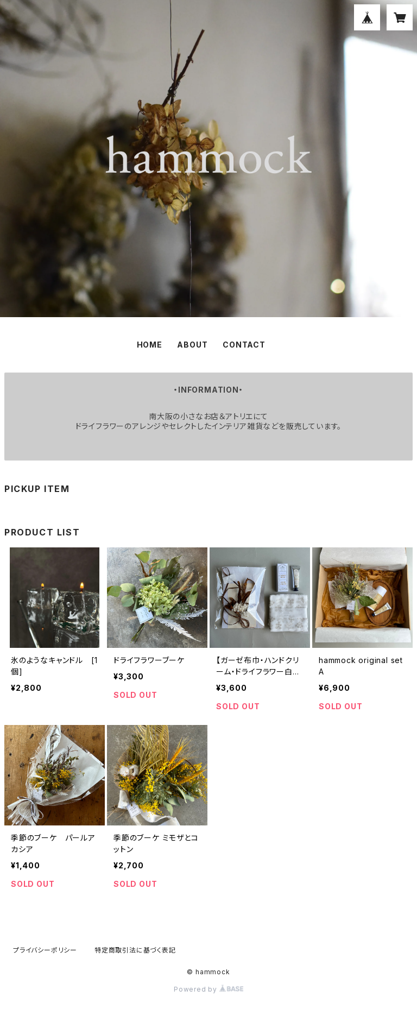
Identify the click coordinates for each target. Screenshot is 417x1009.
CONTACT (244, 344)
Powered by (208, 989)
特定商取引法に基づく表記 (135, 950)
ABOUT (192, 344)
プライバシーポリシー (45, 950)
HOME (149, 344)
